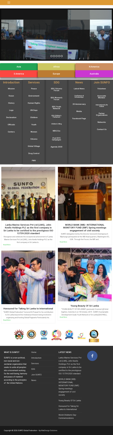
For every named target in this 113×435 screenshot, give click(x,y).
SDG (33, 369)
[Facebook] (92, 356)
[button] (19, 66)
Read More (7, 245)
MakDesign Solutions (49, 430)
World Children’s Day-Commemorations (68, 416)
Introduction (36, 358)
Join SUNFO (36, 375)
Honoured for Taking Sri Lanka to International (28, 308)
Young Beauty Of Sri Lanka (85, 305)
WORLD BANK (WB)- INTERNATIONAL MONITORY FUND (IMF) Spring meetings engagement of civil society (84, 227)
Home (33, 352)
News (33, 380)
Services (35, 363)
